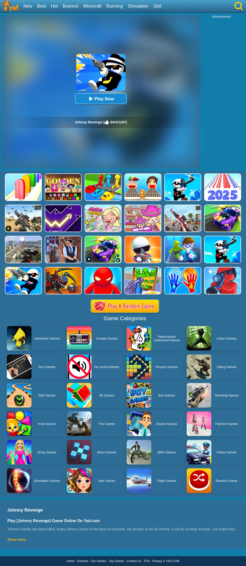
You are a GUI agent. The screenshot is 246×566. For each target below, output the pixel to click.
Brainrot (70, 6)
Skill (157, 6)
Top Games (116, 561)
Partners (82, 561)
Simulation (138, 6)
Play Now (101, 99)
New (27, 6)
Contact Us (133, 561)
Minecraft (92, 6)
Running (114, 6)
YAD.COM (172, 561)
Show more (16, 539)
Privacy (157, 561)
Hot (54, 6)
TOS (147, 561)
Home (71, 561)
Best (41, 6)
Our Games (98, 561)
